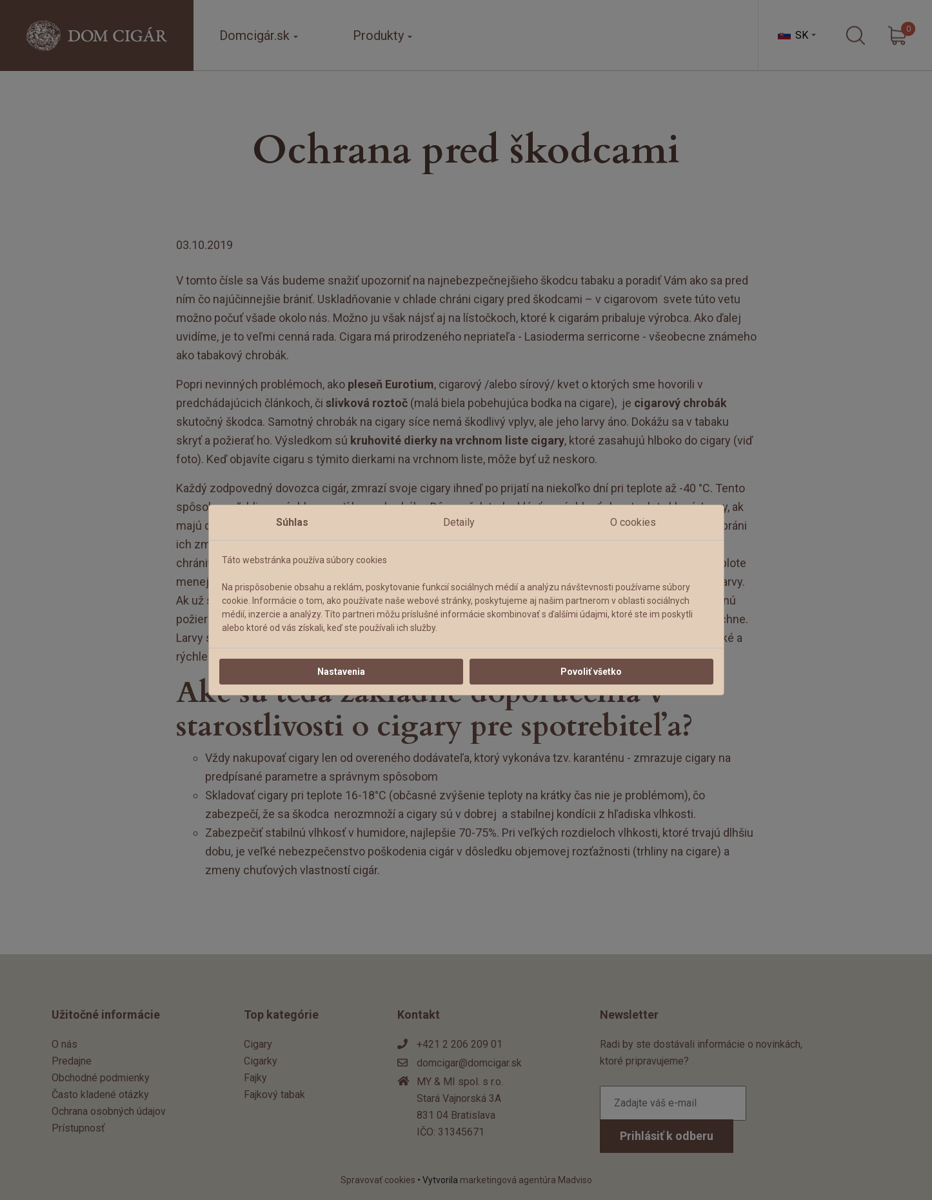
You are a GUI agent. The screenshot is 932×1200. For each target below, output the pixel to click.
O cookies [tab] (633, 522)
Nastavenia (341, 671)
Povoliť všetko (591, 671)
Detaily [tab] (459, 522)
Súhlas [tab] (292, 522)
